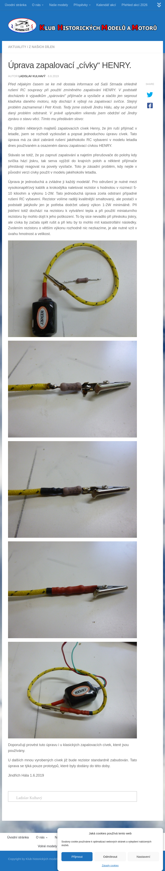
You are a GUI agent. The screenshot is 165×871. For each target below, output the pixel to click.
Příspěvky (81, 5)
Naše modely (58, 5)
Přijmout (76, 860)
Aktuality (17, 47)
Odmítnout (110, 860)
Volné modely (47, 846)
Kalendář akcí (106, 5)
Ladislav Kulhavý (32, 76)
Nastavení (143, 860)
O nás (36, 5)
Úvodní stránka (15, 5)
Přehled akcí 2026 (135, 5)
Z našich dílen (42, 47)
